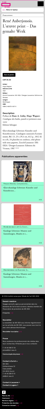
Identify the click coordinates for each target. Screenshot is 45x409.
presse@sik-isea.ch (9, 350)
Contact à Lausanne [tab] (11, 382)
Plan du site (8, 396)
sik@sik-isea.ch (8, 376)
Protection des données (12, 403)
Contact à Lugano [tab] (10, 385)
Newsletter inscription (12, 332)
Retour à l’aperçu (10, 10)
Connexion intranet (10, 405)
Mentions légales (9, 401)
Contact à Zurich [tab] (10, 361)
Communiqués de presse (13, 354)
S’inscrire (8, 313)
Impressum (7, 398)
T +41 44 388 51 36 (9, 348)
